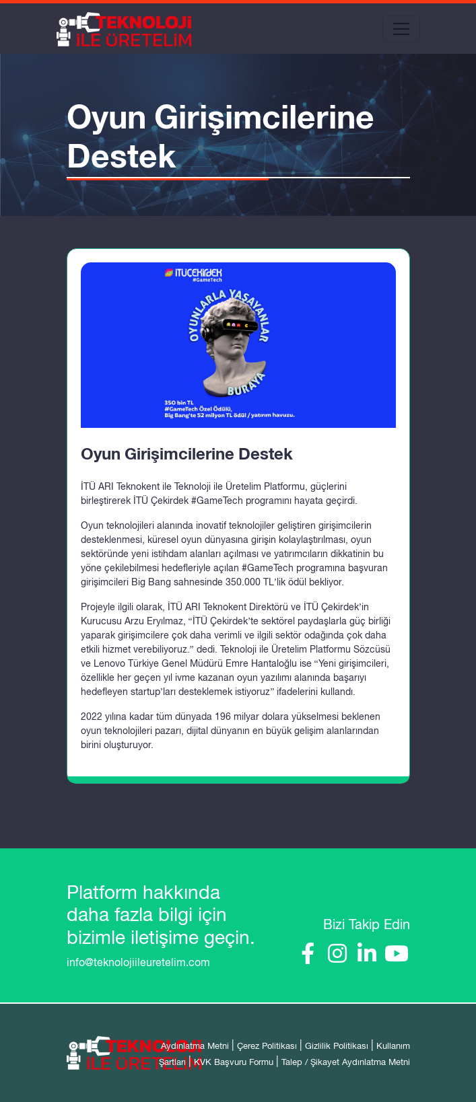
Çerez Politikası (267, 1046)
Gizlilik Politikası (336, 1046)
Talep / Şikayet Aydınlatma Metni (345, 1062)
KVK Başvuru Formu (233, 1062)
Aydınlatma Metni (195, 1046)
